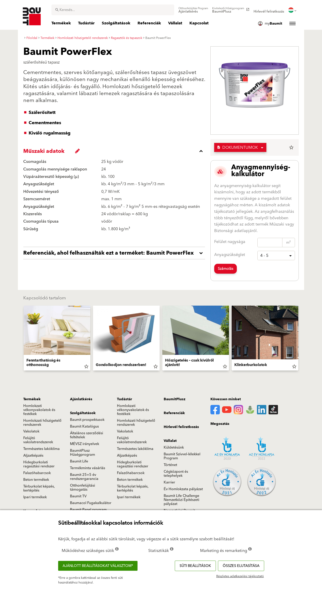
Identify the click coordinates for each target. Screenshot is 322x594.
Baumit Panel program (88, 510)
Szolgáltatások (83, 413)
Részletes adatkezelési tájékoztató (240, 576)
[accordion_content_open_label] (115, 253)
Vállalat (170, 441)
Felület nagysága (229, 242)
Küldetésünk (174, 447)
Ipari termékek (35, 497)
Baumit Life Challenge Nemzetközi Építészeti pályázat (181, 500)
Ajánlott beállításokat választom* (98, 566)
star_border (291, 147)
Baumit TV (78, 496)
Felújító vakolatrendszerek (38, 440)
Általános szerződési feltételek (86, 435)
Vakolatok (31, 431)
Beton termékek (36, 480)
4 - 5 (264, 255)
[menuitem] (193, 10)
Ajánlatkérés (81, 399)
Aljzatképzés (33, 455)
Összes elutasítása (241, 566)
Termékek (32, 399)
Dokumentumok (237, 147)
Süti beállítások (195, 566)
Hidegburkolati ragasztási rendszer (39, 464)
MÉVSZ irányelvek (84, 444)
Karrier (169, 482)
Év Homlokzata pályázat (183, 489)
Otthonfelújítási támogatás (82, 487)
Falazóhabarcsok (37, 473)
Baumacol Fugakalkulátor (90, 503)
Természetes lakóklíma (41, 449)
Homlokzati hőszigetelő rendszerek (42, 422)
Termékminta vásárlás (87, 468)
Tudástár (124, 399)
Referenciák (174, 413)
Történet (170, 465)
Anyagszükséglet (229, 255)
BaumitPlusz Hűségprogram (82, 452)
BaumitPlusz (174, 399)
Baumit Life (79, 461)
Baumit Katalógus (84, 426)
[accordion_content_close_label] (115, 151)
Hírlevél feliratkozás (181, 427)
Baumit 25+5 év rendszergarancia (84, 477)
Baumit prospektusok (87, 420)
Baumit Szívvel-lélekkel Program (182, 456)
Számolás (225, 269)
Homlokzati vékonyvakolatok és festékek (39, 410)
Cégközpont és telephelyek (176, 473)
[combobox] (112, 9)
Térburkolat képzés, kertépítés (39, 488)
